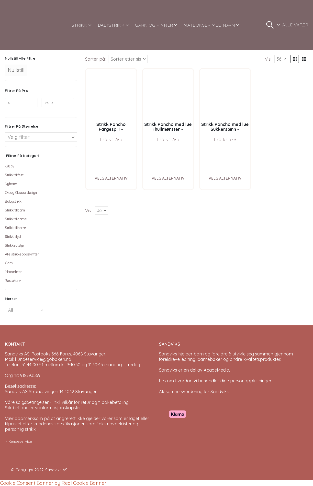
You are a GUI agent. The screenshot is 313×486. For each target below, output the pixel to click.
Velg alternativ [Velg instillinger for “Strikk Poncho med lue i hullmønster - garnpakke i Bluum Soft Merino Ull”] (168, 178)
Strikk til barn (15, 210)
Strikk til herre (15, 227)
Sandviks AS (56, 469)
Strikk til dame (16, 219)
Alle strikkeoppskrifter (22, 254)
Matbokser (13, 271)
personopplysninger (250, 381)
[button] (270, 25)
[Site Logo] (23, 25)
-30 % (9, 166)
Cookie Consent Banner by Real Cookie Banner (53, 483)
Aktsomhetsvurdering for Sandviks (194, 391)
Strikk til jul (13, 236)
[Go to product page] (111, 94)
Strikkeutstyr (14, 245)
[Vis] (281, 59)
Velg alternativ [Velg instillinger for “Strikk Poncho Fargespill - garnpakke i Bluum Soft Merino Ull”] (111, 178)
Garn (9, 263)
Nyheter (11, 183)
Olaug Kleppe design (21, 192)
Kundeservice (20, 441)
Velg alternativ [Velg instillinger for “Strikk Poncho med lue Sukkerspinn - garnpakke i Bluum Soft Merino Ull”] (225, 178)
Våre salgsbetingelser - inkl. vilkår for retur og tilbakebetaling (67, 402)
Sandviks (168, 354)
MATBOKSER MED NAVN (209, 25)
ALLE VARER (295, 25)
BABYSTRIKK (111, 25)
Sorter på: (95, 59)
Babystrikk (13, 201)
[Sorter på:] (128, 59)
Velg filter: (19, 137)
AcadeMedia (216, 370)
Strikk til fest (14, 175)
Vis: (268, 59)
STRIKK (79, 25)
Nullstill (16, 70)
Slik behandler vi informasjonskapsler (43, 407)
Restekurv (13, 280)
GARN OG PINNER (154, 25)
